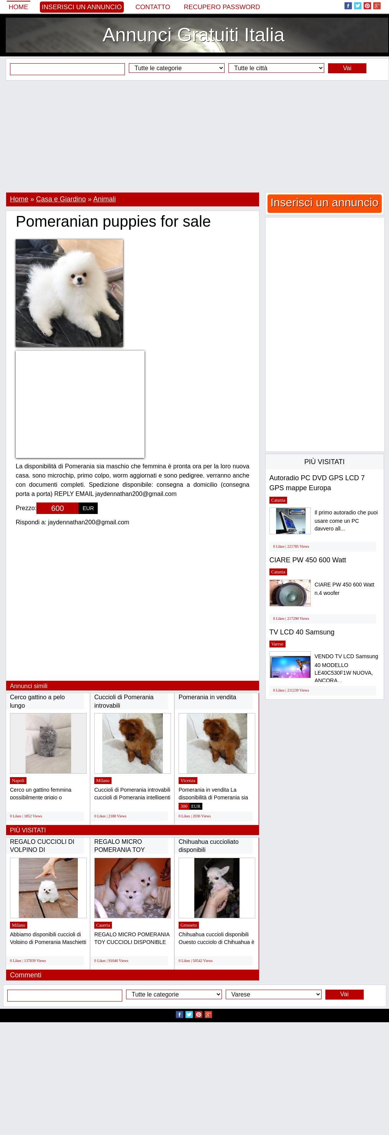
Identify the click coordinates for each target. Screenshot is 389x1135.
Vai (347, 68)
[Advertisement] (195, 136)
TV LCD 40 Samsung (302, 632)
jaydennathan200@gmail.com (89, 522)
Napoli (18, 780)
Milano (103, 780)
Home (18, 7)
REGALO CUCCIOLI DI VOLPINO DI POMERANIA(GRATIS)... (44, 850)
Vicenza (188, 780)
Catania (278, 500)
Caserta (103, 925)
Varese (277, 644)
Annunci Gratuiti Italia (193, 35)
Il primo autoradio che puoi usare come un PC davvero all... (346, 520)
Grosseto (189, 925)
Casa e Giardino (61, 199)
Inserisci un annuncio (82, 7)
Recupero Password (222, 7)
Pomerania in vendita (207, 697)
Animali (104, 199)
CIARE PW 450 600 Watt (307, 560)
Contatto (152, 7)
